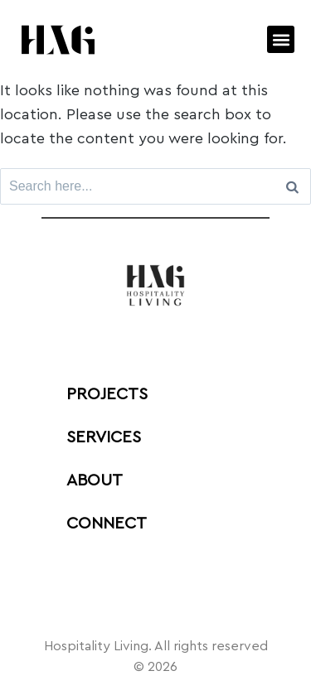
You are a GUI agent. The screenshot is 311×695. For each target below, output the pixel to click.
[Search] (292, 186)
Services (103, 437)
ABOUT (94, 480)
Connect (106, 523)
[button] (280, 39)
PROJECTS (107, 394)
